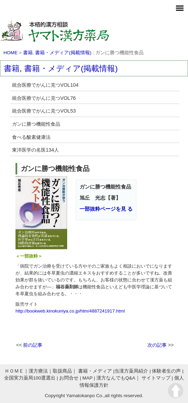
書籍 (28, 52)
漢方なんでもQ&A (115, 378)
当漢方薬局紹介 (131, 371)
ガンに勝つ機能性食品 (36, 124)
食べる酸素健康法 (31, 137)
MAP (87, 378)
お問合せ (69, 378)
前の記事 (32, 345)
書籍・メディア (95, 371)
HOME (10, 52)
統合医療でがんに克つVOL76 (44, 98)
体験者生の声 (166, 371)
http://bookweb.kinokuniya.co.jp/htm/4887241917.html (70, 311)
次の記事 (157, 345)
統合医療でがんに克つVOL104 (45, 85)
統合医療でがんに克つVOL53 (44, 111)
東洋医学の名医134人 (35, 150)
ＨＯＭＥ (14, 371)
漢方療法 (38, 371)
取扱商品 (62, 371)
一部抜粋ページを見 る (106, 209)
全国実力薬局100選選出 (29, 378)
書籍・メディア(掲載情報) (63, 52)
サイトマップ (156, 378)
